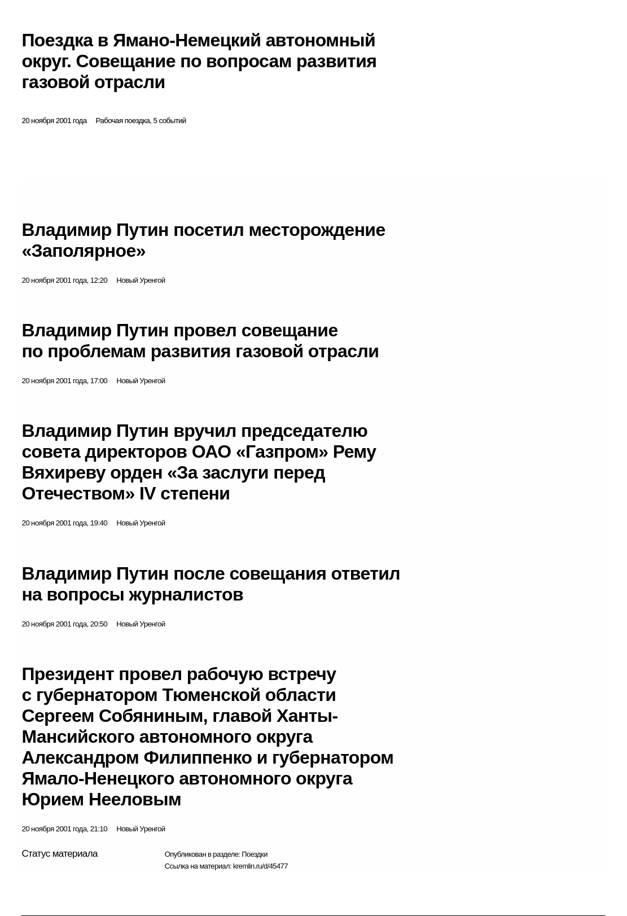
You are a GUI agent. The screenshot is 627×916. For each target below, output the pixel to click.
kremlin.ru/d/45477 (260, 866)
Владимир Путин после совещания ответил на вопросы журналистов (210, 583)
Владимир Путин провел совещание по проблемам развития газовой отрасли (200, 340)
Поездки (255, 854)
